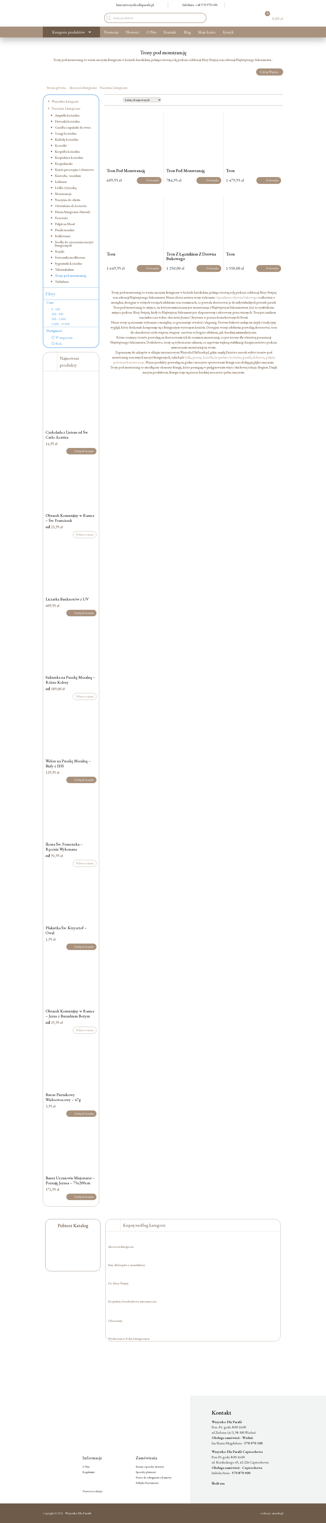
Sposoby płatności (146, 1472)
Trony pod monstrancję (70, 275)
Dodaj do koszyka (81, 451)
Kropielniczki (64, 163)
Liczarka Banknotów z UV (67, 599)
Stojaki (59, 251)
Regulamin (89, 1472)
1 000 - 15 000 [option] (60, 324)
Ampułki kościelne (67, 115)
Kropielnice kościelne (69, 157)
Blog (187, 32)
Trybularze (62, 281)
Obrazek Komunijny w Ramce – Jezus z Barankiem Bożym (70, 1013)
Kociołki (61, 145)
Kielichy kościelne (66, 139)
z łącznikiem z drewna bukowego (236, 297)
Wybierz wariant (85, 534)
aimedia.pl (277, 1513)
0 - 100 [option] (55, 309)
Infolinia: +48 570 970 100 (197, 5)
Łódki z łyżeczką (66, 188)
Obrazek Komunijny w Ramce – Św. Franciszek (70, 518)
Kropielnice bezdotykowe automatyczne (132, 1301)
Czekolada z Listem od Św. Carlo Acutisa (67, 434)
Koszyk (228, 32)
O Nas (151, 32)
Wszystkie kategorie (63, 101)
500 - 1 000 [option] (58, 319)
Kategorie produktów (68, 32)
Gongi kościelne (66, 133)
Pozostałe (61, 218)
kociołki (208, 357)
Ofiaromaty (115, 1321)
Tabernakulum (64, 269)
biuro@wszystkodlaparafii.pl (132, 5)
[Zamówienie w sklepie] (142, 100)
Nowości (132, 32)
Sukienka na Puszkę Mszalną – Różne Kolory (70, 680)
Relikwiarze (62, 236)
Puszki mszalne (64, 230)
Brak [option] (59, 343)
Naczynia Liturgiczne (114, 88)
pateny (197, 357)
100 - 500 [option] (57, 314)
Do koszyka (149, 180)
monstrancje (136, 362)
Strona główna (56, 88)
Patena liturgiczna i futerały (72, 212)
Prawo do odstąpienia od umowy (154, 1477)
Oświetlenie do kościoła (70, 206)
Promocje (111, 32)
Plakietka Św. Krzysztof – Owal (66, 930)
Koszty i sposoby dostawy (150, 1466)
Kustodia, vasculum (68, 176)
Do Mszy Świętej (118, 1283)
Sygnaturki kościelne (68, 263)
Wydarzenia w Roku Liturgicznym (128, 1339)
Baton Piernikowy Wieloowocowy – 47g (63, 1097)
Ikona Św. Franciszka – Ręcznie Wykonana (64, 846)
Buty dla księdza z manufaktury (126, 1265)
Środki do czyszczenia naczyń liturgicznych (74, 244)
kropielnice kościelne (227, 357)
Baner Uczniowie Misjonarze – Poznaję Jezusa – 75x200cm (70, 1180)
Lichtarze (61, 182)
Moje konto (207, 32)
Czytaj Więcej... (269, 72)
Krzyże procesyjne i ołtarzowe (74, 169)
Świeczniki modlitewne (70, 257)
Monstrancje (63, 194)
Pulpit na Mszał (65, 224)
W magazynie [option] (64, 337)
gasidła (247, 357)
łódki (188, 357)
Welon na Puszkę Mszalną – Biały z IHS (68, 763)
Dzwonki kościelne (67, 121)
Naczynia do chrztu (67, 200)
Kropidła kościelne (67, 151)
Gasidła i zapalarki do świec (73, 127)
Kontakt (170, 32)
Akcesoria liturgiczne (83, 88)
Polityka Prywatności (147, 1483)
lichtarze (258, 357)
